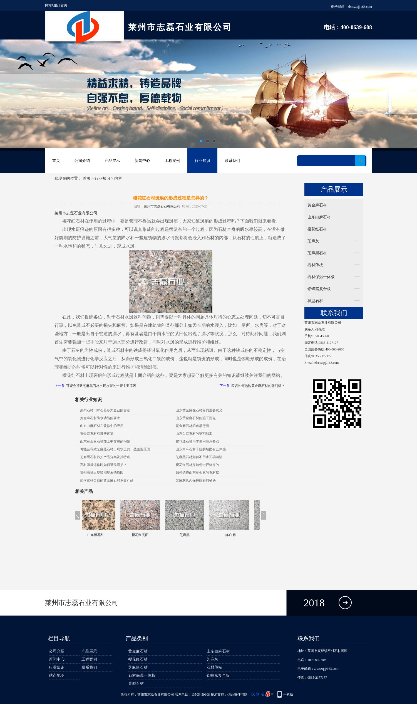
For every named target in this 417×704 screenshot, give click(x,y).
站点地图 (56, 675)
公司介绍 (82, 161)
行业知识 (202, 161)
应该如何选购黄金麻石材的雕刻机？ (258, 386)
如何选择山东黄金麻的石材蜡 (197, 473)
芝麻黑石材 (317, 253)
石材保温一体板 (321, 277)
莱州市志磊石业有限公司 (162, 206)
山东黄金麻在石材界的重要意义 (199, 410)
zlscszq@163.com (360, 7)
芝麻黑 (193, 535)
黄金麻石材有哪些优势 (96, 434)
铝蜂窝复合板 (319, 289)
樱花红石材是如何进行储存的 (197, 465)
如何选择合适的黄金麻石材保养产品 (106, 480)
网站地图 (51, 5)
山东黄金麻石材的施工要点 (196, 418)
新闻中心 (142, 161)
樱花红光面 (148, 535)
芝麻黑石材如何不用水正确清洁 (199, 457)
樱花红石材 (317, 229)
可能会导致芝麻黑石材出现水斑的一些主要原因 (101, 386)
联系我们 (232, 161)
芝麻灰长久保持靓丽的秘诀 (196, 480)
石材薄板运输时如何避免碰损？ (103, 465)
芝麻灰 (313, 241)
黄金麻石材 (317, 205)
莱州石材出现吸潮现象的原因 (101, 473)
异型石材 (315, 301)
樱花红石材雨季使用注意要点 (197, 441)
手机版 (288, 694)
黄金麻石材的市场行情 (192, 426)
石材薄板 (315, 265)
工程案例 (172, 161)
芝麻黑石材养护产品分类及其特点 (105, 457)
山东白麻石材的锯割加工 (194, 434)
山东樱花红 (104, 535)
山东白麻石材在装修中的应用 (101, 426)
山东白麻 (237, 535)
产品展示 (112, 161)
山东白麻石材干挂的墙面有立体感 (201, 449)
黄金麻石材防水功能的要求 (100, 418)
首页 (64, 5)
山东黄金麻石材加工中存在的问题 (105, 441)
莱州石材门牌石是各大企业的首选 (105, 410)
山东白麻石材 (319, 217)
